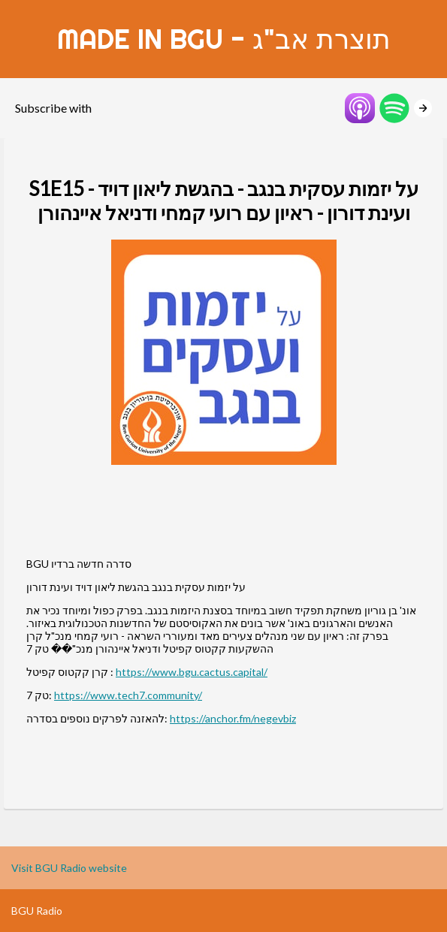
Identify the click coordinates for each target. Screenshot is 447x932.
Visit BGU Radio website (69, 867)
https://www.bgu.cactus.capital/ (191, 671)
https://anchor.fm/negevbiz (233, 718)
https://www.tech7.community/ (128, 695)
